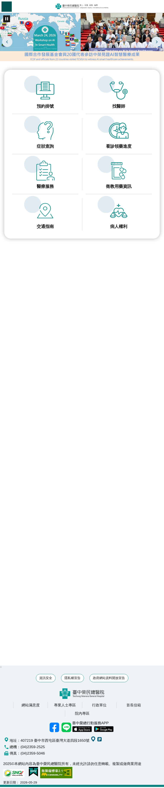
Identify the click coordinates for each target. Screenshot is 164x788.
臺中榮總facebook (54, 728)
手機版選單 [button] (6, 6)
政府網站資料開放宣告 (109, 679)
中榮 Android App (104, 730)
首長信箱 (133, 706)
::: (1, 13)
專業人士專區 (65, 706)
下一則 (157, 42)
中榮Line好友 (66, 728)
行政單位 (99, 706)
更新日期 (9, 783)
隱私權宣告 (72, 679)
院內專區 (82, 715)
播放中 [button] (6, 18)
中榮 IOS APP (82, 730)
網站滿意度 (31, 706)
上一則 (7, 42)
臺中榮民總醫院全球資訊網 (82, 6)
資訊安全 (45, 679)
